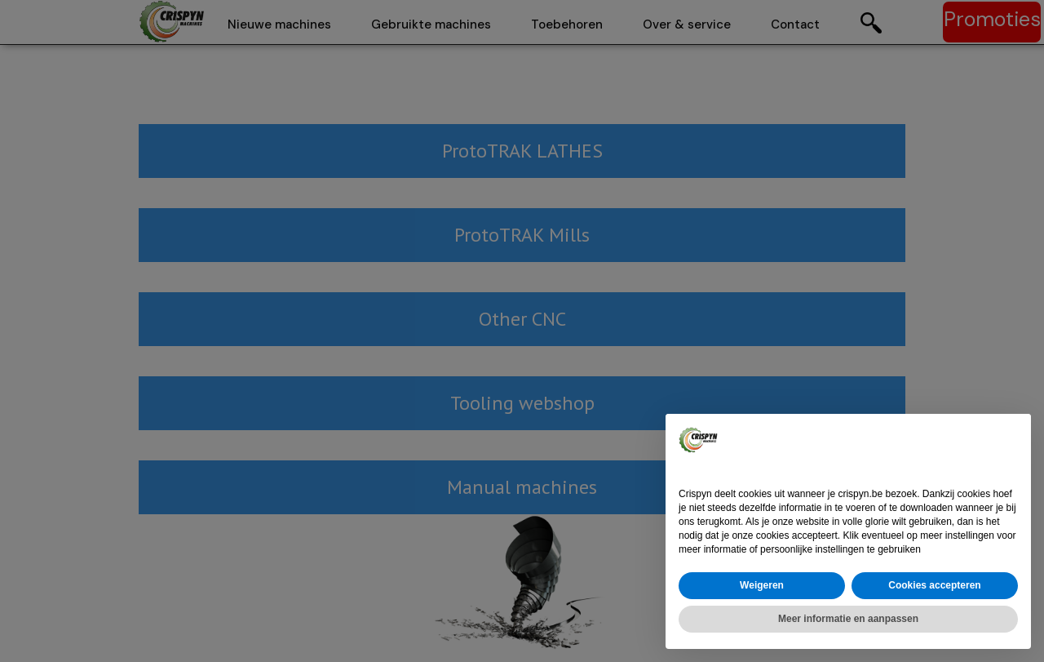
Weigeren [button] (762, 585)
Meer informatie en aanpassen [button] (848, 618)
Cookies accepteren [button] (934, 585)
